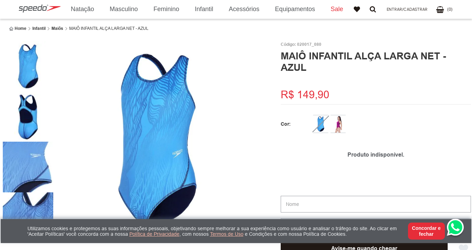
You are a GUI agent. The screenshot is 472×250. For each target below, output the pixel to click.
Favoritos (357, 9)
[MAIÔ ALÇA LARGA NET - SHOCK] (338, 124)
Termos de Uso (226, 234)
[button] (407, 9)
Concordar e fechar (426, 230)
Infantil (39, 28)
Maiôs (57, 28)
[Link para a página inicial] (17, 28)
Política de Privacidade (154, 234)
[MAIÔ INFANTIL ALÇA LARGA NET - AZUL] (320, 124)
